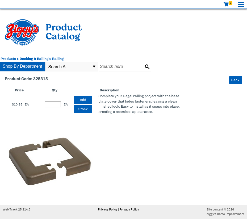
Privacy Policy (107, 209)
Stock (83, 109)
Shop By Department (22, 66)
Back (235, 80)
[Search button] (147, 66)
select (94, 66)
